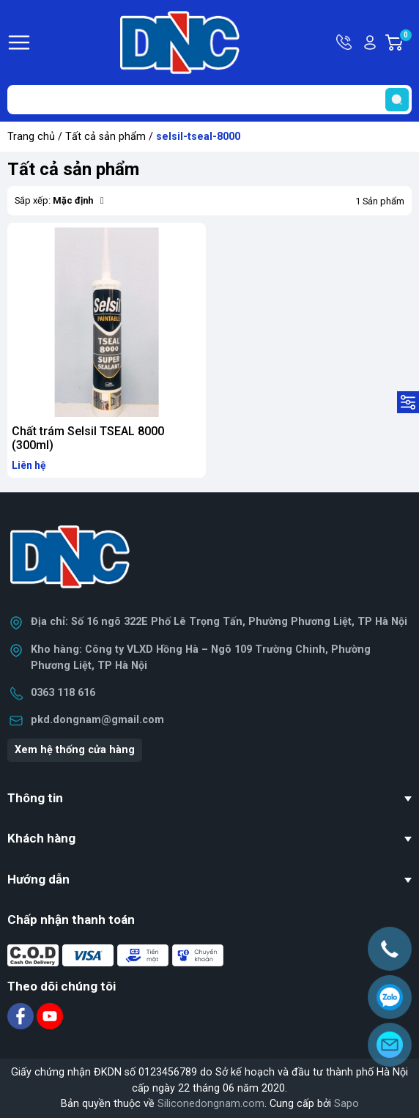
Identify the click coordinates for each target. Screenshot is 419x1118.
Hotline (345, 42)
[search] (397, 99)
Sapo (346, 1103)
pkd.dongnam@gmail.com (97, 720)
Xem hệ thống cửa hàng (75, 750)
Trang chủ (31, 136)
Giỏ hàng (405, 42)
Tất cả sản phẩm (105, 136)
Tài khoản (370, 42)
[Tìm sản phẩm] (209, 99)
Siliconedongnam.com (210, 1103)
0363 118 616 (63, 692)
